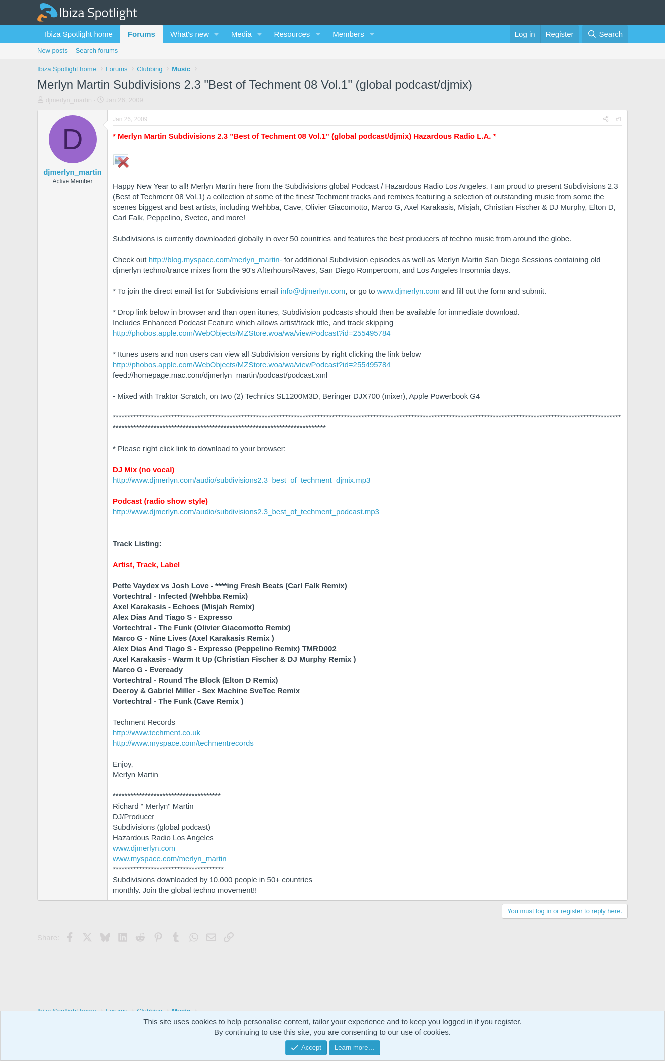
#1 (619, 119)
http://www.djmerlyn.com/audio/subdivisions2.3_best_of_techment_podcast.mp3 (246, 511)
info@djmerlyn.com (313, 291)
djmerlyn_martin (69, 100)
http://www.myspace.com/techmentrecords (183, 743)
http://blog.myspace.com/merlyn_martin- (215, 259)
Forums (141, 34)
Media (241, 34)
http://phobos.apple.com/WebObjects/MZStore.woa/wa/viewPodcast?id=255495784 (252, 333)
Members (348, 34)
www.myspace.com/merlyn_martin (170, 858)
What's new (189, 34)
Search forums (97, 50)
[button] (217, 34)
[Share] (605, 119)
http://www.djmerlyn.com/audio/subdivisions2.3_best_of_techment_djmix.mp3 (241, 480)
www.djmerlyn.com (408, 291)
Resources (292, 34)
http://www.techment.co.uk (156, 732)
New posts (52, 50)
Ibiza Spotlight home (79, 34)
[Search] (605, 34)
